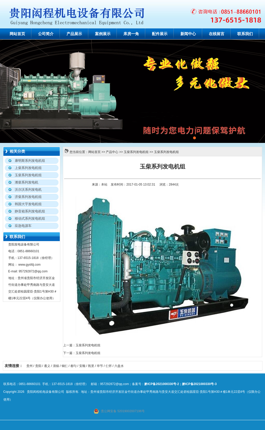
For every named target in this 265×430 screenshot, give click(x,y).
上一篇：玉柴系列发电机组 (81, 345)
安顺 (82, 366)
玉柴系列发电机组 (136, 152)
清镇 (56, 366)
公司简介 (46, 34)
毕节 (100, 366)
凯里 (91, 366)
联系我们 (245, 34)
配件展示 (159, 34)
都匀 (73, 366)
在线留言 (216, 34)
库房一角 (131, 34)
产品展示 (74, 34)
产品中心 (112, 152)
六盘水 (119, 366)
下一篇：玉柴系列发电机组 (81, 353)
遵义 (47, 366)
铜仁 (65, 366)
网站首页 (17, 34)
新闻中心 (188, 34)
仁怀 (109, 366)
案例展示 (103, 34)
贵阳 (38, 366)
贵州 (29, 366)
